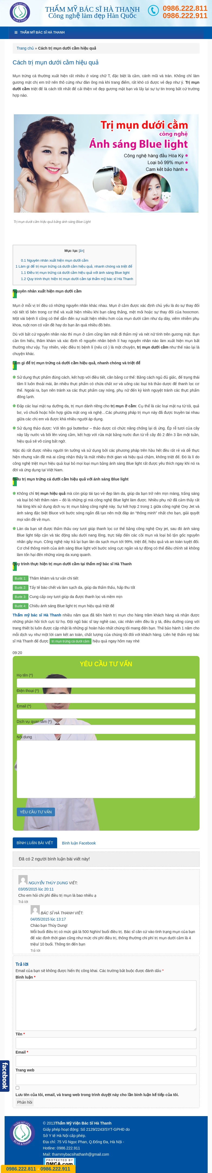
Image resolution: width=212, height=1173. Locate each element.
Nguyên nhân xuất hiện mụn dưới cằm (54, 260)
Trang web (25, 1070)
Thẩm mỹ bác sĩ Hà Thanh (39, 32)
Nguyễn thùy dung (48, 883)
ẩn (81, 251)
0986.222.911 (185, 16)
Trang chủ (25, 48)
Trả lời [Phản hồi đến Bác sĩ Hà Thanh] (35, 950)
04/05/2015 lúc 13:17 (48, 919)
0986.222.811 (185, 8)
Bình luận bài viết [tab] (35, 843)
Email (22, 1052)
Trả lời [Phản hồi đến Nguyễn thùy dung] (23, 902)
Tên (20, 1034)
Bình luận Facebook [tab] (79, 843)
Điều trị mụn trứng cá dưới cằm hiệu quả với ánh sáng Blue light (75, 273)
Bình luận (25, 977)
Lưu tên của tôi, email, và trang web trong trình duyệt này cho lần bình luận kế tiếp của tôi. (97, 1095)
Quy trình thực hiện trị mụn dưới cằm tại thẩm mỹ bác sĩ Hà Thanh (77, 279)
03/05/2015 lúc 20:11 (36, 889)
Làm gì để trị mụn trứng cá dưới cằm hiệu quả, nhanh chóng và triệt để (74, 266)
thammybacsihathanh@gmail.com (80, 1154)
